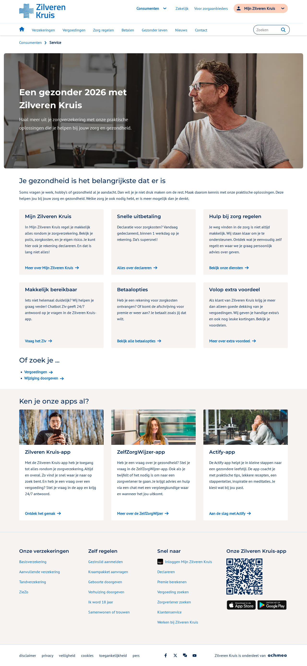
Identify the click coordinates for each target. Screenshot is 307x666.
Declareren (166, 571)
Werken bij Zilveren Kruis (177, 622)
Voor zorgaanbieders (211, 8)
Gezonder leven (154, 30)
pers (136, 655)
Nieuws (181, 30)
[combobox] (271, 30)
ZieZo (23, 591)
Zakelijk (182, 8)
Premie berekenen (172, 581)
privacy (47, 655)
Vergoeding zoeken (173, 591)
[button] (283, 30)
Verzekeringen (43, 30)
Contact (201, 30)
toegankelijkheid (113, 655)
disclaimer (27, 655)
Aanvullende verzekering (39, 571)
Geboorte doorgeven (105, 581)
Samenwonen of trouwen (109, 612)
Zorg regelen (103, 30)
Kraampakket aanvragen (108, 571)
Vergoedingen (74, 30)
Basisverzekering (33, 561)
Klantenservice (169, 612)
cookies (87, 655)
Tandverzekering (32, 581)
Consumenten (30, 42)
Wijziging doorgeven (41, 378)
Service (55, 42)
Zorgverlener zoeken (174, 602)
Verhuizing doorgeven (106, 591)
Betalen (128, 30)
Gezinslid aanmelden (105, 561)
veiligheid (67, 655)
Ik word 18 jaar (100, 602)
